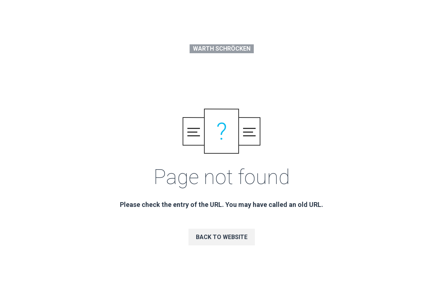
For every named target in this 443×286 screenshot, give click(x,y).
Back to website (222, 237)
